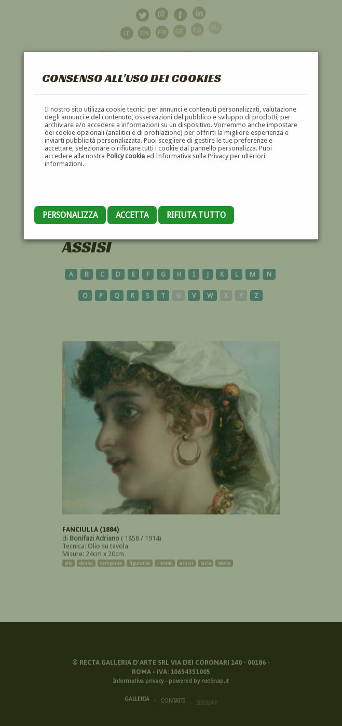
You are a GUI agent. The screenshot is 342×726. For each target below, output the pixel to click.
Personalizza (70, 215)
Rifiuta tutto (196, 215)
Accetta (132, 215)
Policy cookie (125, 156)
